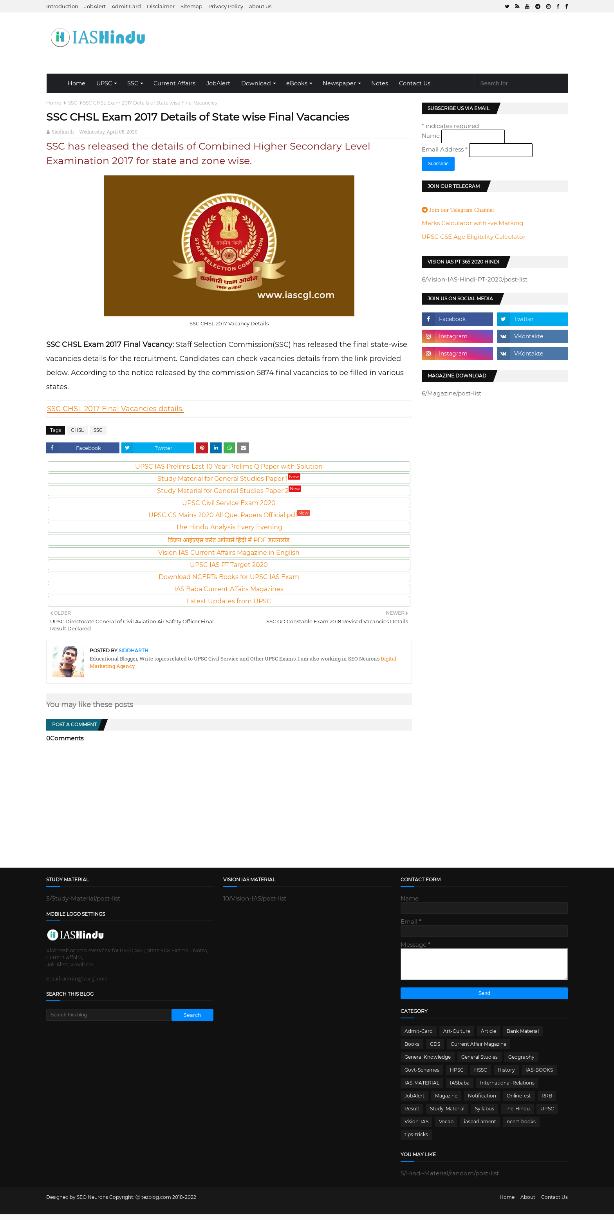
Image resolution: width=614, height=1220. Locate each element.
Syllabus (484, 1114)
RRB (547, 1101)
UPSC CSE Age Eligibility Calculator (474, 236)
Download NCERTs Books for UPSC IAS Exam (229, 577)
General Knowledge (428, 1063)
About (527, 1203)
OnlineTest (519, 1101)
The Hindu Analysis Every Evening (229, 527)
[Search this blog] (109, 1015)
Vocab (446, 1127)
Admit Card (126, 6)
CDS (435, 1050)
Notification (482, 1101)
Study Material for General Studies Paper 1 (228, 478)
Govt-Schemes (422, 1076)
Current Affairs (174, 83)
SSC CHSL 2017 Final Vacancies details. (115, 408)
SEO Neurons (92, 1203)
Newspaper (339, 83)
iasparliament (480, 1127)
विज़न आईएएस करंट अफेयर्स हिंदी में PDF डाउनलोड (229, 540)
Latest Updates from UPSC (229, 601)
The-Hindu (517, 1114)
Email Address (445, 149)
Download (256, 83)
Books (412, 1050)
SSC (132, 83)
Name (431, 135)
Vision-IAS (416, 1127)
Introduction (62, 6)
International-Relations (507, 1089)
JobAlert (95, 6)
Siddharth (63, 131)
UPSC (104, 83)
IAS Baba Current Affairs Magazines (229, 589)
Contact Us (414, 83)
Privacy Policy (225, 6)
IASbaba (460, 1089)
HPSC (457, 1076)
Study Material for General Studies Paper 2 (229, 490)
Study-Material (447, 1114)
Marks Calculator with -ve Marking (472, 223)
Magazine (446, 1101)
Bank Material (523, 1037)
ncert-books (521, 1127)
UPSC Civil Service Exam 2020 (229, 503)
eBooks (296, 83)
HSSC (480, 1076)
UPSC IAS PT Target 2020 (229, 564)
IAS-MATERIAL (422, 1089)
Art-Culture (456, 1037)
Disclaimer (161, 6)
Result (412, 1114)
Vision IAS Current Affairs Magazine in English (229, 552)
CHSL (77, 430)
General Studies (479, 1063)
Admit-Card (419, 1037)
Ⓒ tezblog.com (153, 1203)
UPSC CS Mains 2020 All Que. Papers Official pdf (229, 515)
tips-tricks (416, 1140)
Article (488, 1037)
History (506, 1076)
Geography (521, 1063)
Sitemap (191, 6)
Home (76, 83)
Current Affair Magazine (478, 1050)
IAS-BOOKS (539, 1076)
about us (260, 6)
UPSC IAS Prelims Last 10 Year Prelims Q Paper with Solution (229, 466)
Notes (379, 83)
